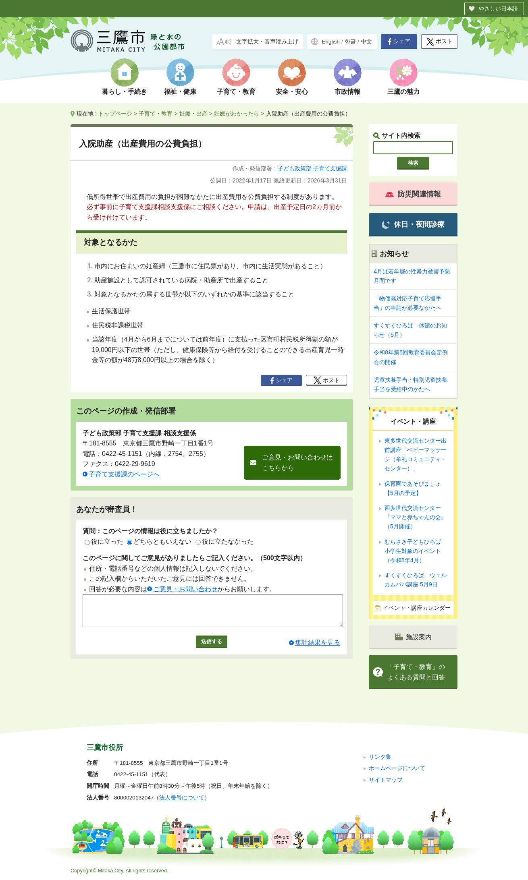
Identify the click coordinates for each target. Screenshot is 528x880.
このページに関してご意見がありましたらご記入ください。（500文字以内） (194, 558)
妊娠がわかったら (236, 113)
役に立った (104, 541)
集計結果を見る (317, 648)
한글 (350, 42)
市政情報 (347, 91)
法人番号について (181, 798)
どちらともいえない (159, 541)
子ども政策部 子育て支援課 (312, 168)
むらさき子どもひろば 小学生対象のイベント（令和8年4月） (416, 550)
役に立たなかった (224, 541)
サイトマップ (386, 780)
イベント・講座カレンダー (417, 608)
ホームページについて (397, 768)
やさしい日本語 (498, 8)
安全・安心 (292, 91)
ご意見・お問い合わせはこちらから (297, 462)
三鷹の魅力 (403, 91)
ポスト (439, 42)
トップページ (115, 113)
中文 (366, 42)
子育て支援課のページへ (124, 474)
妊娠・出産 (193, 113)
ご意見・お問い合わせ (185, 589)
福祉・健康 (180, 91)
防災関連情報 (413, 194)
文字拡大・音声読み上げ (267, 42)
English (331, 42)
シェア (399, 41)
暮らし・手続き (124, 91)
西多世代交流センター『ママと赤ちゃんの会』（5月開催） (416, 517)
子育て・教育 (236, 91)
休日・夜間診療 (413, 224)
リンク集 (380, 757)
